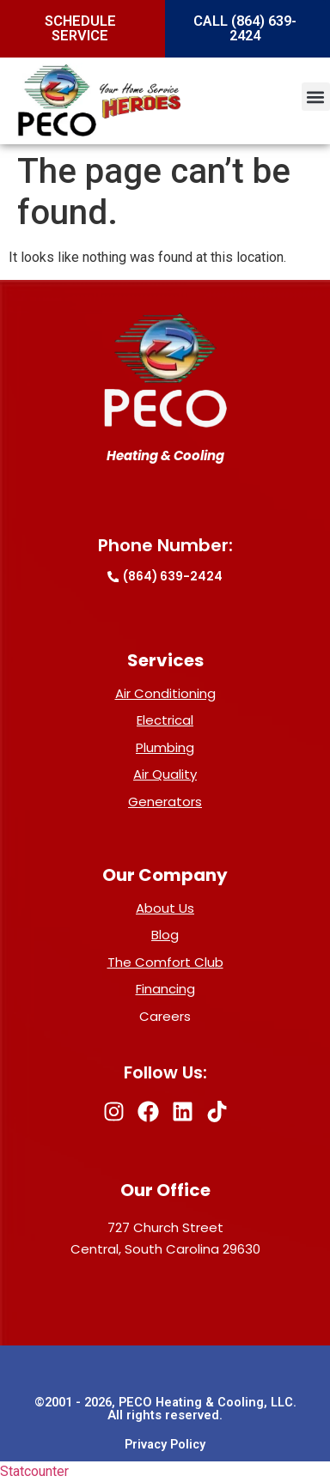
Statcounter (34, 1471)
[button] (316, 96)
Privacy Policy (165, 1444)
